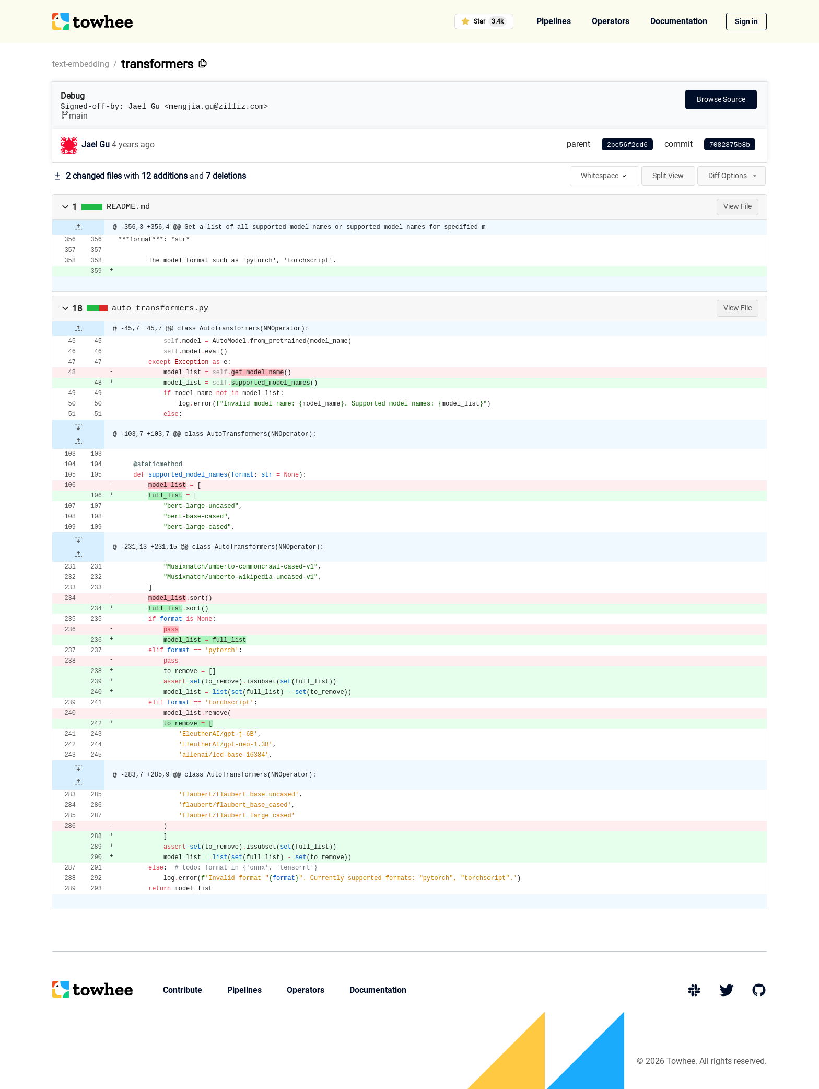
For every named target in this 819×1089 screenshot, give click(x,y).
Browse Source (721, 99)
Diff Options (733, 175)
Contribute (182, 990)
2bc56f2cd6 (627, 145)
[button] (65, 207)
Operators (610, 21)
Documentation (678, 21)
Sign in (746, 21)
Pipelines (553, 21)
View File (737, 206)
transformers (157, 64)
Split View (668, 175)
